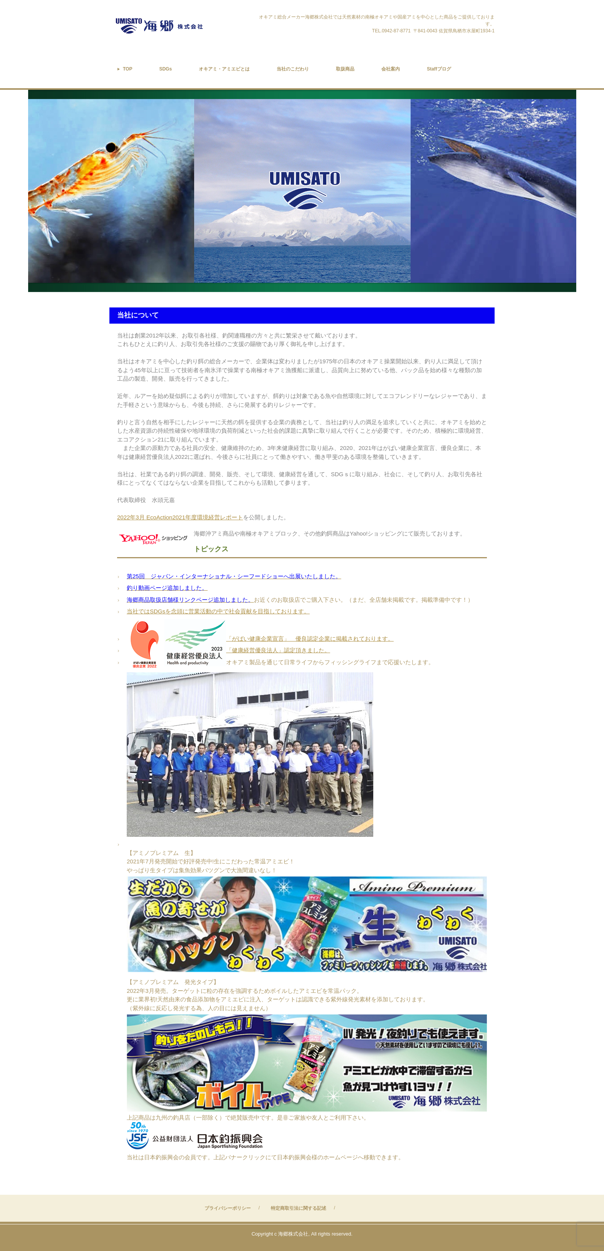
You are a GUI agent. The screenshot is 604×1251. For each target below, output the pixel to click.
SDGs (165, 69)
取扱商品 (345, 69)
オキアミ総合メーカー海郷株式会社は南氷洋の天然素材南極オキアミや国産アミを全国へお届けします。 (178, 26)
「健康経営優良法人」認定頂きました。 (278, 650)
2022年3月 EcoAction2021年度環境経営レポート (180, 517)
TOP (127, 69)
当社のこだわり (293, 69)
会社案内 (390, 69)
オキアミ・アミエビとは (224, 69)
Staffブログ (439, 69)
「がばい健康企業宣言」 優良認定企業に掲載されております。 (310, 638)
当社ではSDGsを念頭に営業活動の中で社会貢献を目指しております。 (218, 611)
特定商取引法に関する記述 (298, 1208)
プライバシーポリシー (228, 1208)
